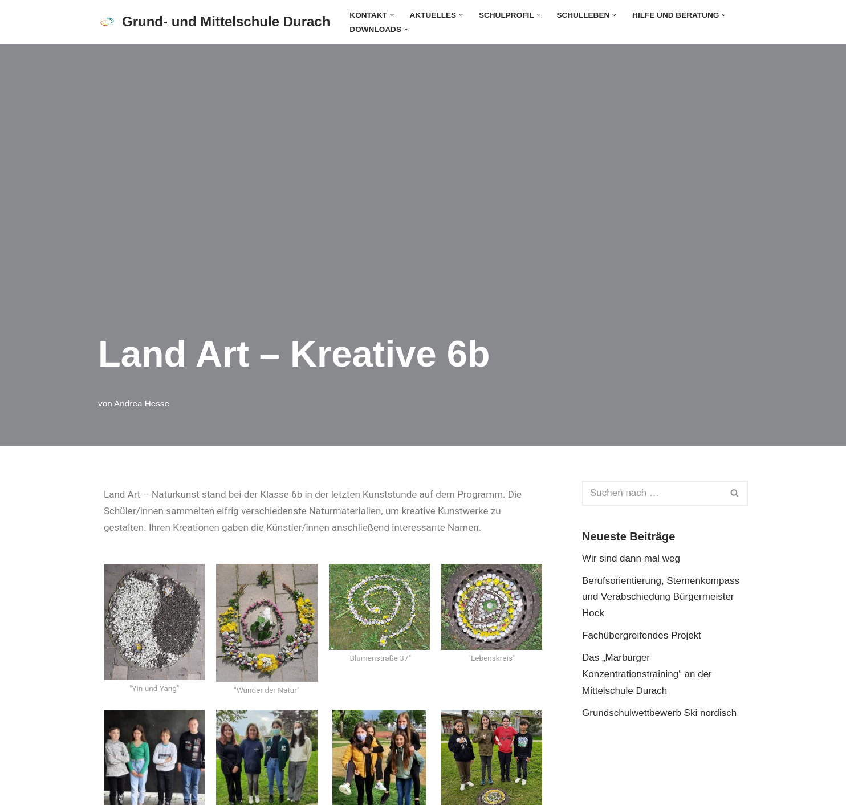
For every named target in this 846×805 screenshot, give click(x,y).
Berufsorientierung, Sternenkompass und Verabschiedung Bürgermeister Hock (660, 597)
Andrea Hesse (141, 403)
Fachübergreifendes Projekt (641, 635)
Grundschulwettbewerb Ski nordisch (659, 713)
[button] (392, 15)
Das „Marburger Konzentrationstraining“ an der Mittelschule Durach (647, 674)
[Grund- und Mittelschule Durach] (214, 22)
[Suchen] (652, 493)
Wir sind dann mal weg (631, 558)
